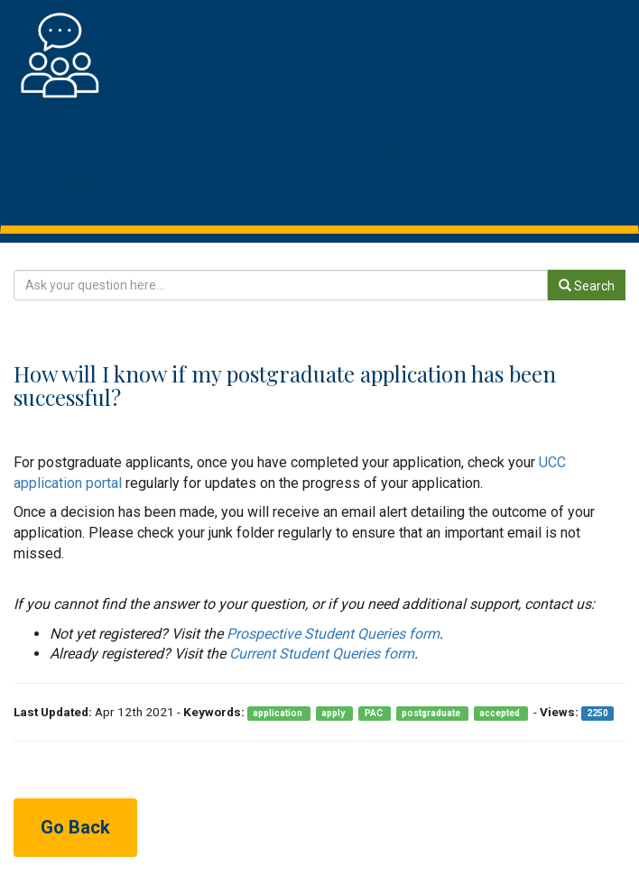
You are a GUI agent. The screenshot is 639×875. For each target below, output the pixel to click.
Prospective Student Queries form (333, 633)
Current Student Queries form (321, 653)
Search (587, 286)
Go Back (75, 827)
